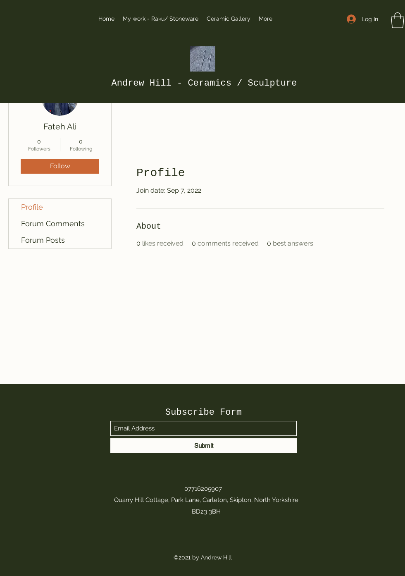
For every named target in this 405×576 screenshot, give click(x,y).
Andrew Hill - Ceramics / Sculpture (204, 83)
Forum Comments (53, 223)
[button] (397, 20)
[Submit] (203, 445)
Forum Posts (43, 240)
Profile (32, 207)
